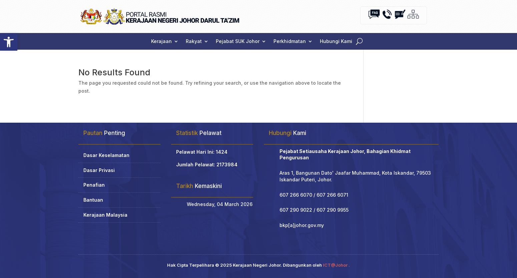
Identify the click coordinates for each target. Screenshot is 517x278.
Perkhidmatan (290, 41)
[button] (8, 42)
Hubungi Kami (336, 41)
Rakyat (194, 41)
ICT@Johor (335, 265)
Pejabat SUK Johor (238, 41)
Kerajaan (161, 41)
